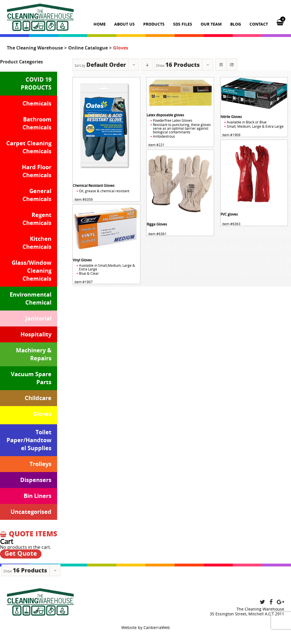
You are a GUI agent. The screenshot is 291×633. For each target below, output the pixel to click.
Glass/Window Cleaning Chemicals (31, 270)
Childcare (38, 398)
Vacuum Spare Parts (31, 378)
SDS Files (182, 24)
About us (124, 24)
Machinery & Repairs (33, 354)
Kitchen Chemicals (36, 243)
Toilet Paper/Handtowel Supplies (29, 440)
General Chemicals (36, 195)
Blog (235, 24)
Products (154, 24)
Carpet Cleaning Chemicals (28, 147)
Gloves (42, 414)
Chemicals (36, 103)
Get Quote (21, 553)
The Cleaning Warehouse (35, 48)
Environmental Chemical (30, 298)
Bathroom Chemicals (36, 123)
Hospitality (35, 334)
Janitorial (38, 318)
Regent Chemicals (36, 219)
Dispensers (35, 480)
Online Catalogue (88, 48)
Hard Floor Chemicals (36, 171)
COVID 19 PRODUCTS (36, 83)
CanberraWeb (157, 627)
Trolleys (40, 464)
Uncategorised (31, 512)
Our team (211, 24)
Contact (259, 24)
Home (99, 24)
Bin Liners (37, 496)
